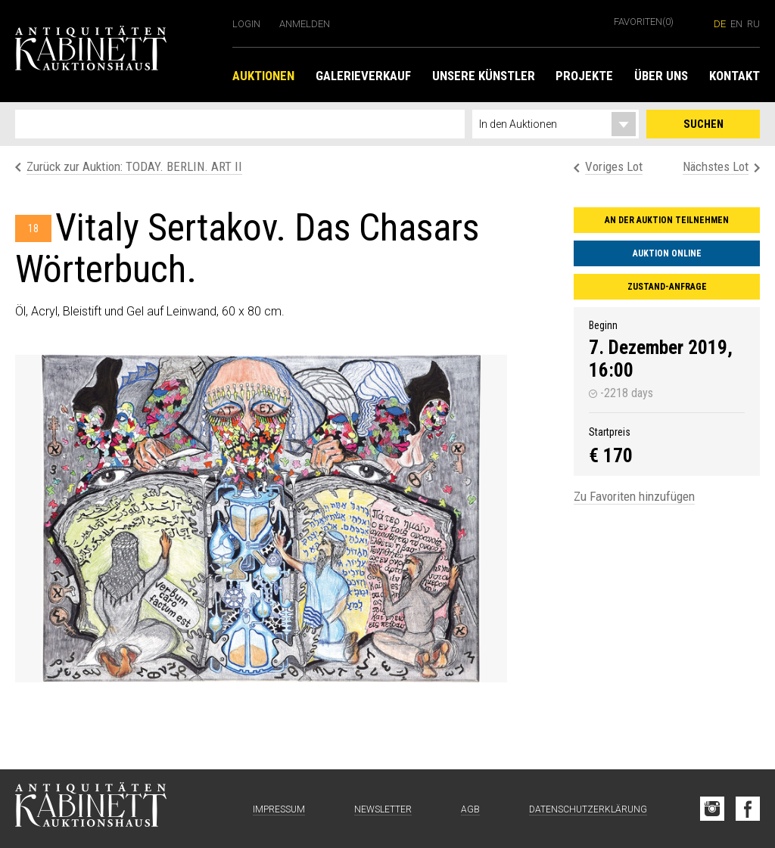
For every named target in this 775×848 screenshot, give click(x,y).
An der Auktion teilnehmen (667, 220)
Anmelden (304, 24)
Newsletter (383, 809)
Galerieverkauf (363, 75)
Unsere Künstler (483, 75)
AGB (470, 809)
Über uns (661, 75)
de (720, 24)
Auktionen (263, 75)
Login (246, 24)
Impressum (279, 809)
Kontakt (734, 75)
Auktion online (667, 253)
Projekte (584, 75)
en (736, 24)
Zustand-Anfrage (667, 286)
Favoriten (644, 21)
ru (753, 24)
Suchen (703, 124)
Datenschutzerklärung (588, 809)
